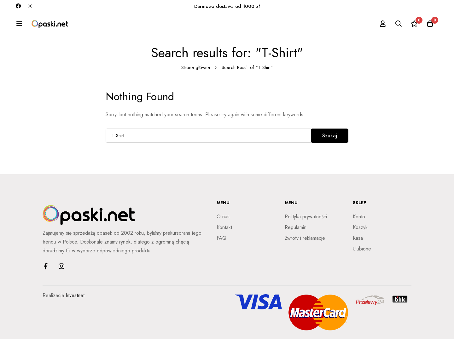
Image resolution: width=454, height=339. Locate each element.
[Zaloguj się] (383, 23)
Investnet (75, 295)
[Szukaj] (398, 23)
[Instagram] (30, 6)
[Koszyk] (430, 23)
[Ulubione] (414, 23)
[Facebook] (18, 6)
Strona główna (195, 67)
